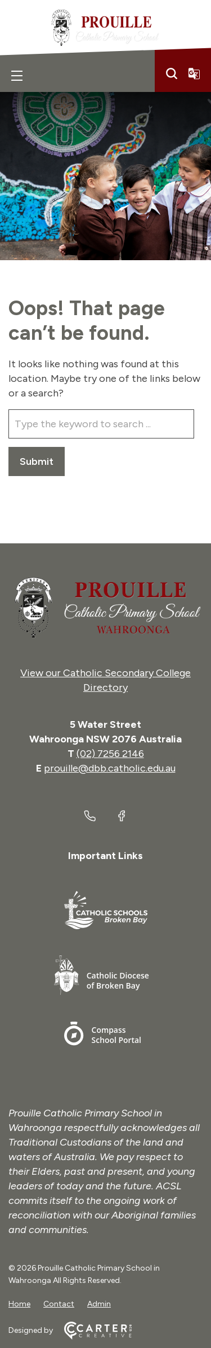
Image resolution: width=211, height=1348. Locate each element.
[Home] (105, 607)
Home (19, 1304)
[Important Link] (105, 912)
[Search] (171, 73)
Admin (99, 1304)
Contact (58, 1304)
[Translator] (194, 73)
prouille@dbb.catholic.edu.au (110, 768)
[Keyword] (101, 423)
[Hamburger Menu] (17, 76)
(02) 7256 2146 (110, 753)
